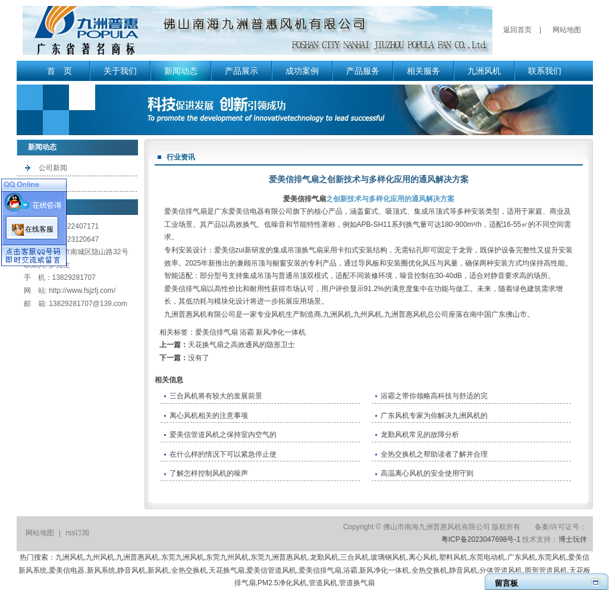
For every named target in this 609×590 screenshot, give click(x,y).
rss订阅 (77, 533)
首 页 (59, 71)
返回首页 (517, 30)
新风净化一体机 (281, 332)
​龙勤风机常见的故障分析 (420, 434)
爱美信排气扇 (304, 199)
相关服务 (423, 71)
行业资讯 (53, 183)
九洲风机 (484, 71)
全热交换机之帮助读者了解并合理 (434, 454)
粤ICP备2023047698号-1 (480, 539)
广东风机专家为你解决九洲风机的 (434, 415)
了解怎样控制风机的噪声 (208, 473)
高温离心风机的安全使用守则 (427, 473)
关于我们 (120, 71)
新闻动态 (180, 71)
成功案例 (302, 71)
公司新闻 (53, 168)
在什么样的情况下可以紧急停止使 (223, 454)
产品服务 (362, 71)
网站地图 (567, 30)
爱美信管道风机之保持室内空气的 (223, 434)
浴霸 (247, 332)
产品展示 (241, 71)
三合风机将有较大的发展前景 (215, 396)
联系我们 (544, 71)
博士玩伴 (572, 539)
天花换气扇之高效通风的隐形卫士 (241, 345)
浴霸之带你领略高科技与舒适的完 (434, 396)
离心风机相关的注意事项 (208, 415)
